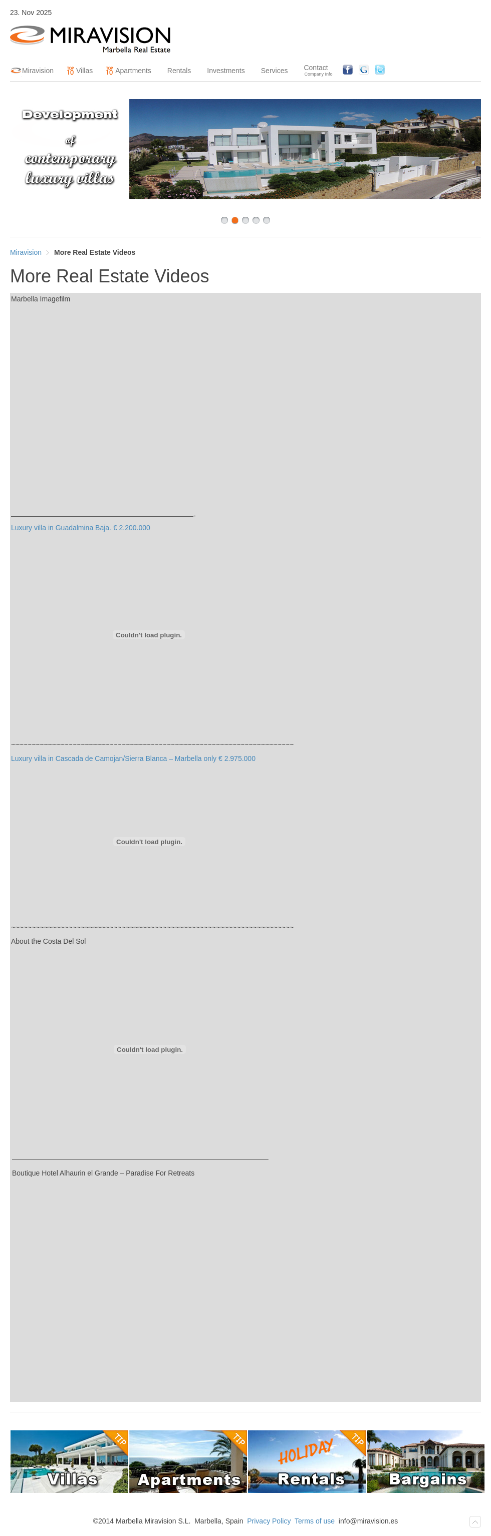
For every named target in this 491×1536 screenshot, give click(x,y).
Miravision (26, 252)
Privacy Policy (269, 1521)
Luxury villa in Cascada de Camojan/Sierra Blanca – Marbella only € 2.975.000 (133, 758)
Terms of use (315, 1521)
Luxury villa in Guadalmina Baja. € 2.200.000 (80, 528)
